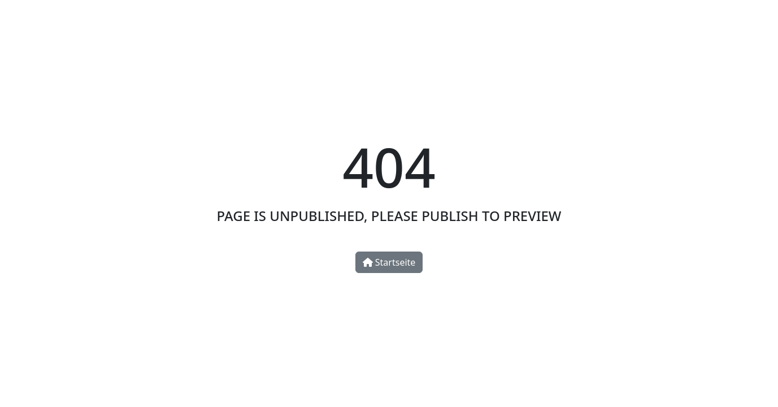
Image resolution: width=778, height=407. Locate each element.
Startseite (389, 262)
